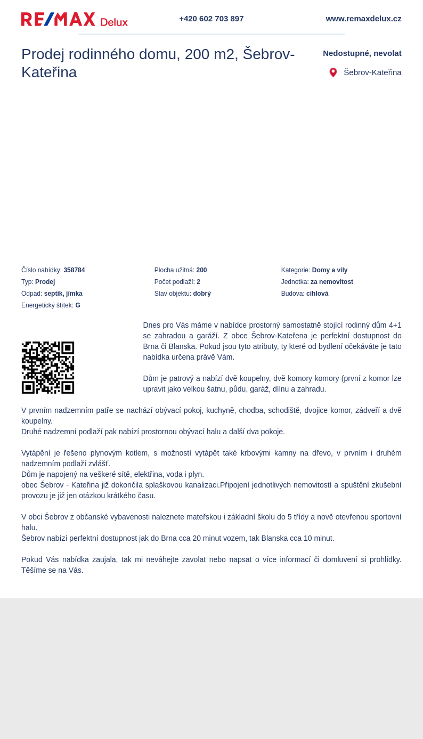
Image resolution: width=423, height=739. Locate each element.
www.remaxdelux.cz (364, 18)
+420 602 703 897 (211, 18)
